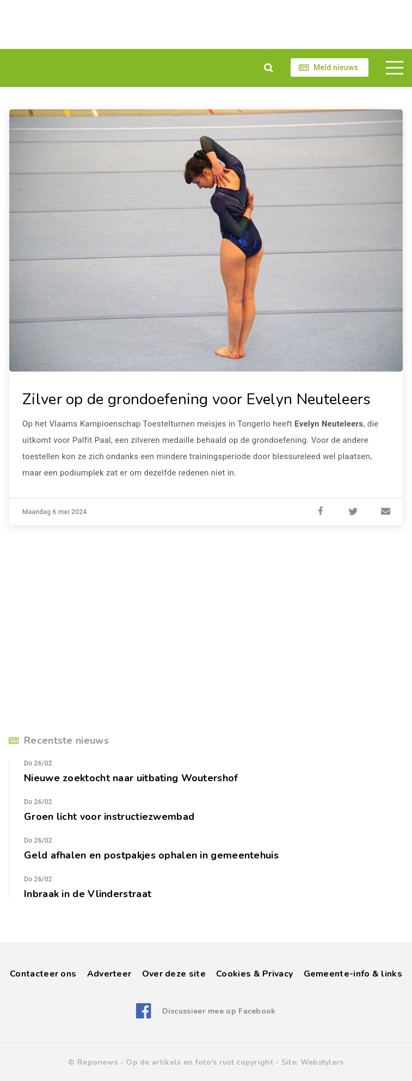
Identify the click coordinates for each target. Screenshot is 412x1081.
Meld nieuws (335, 67)
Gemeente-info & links (353, 974)
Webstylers (322, 1062)
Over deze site (174, 974)
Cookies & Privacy (254, 974)
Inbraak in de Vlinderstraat (87, 893)
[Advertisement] (206, 24)
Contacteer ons (43, 974)
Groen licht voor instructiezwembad (109, 816)
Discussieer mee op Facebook (219, 1011)
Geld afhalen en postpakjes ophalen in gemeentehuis (151, 855)
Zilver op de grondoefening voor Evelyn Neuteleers (196, 399)
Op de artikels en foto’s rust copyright (199, 1062)
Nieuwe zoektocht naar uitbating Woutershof (131, 778)
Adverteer (109, 974)
